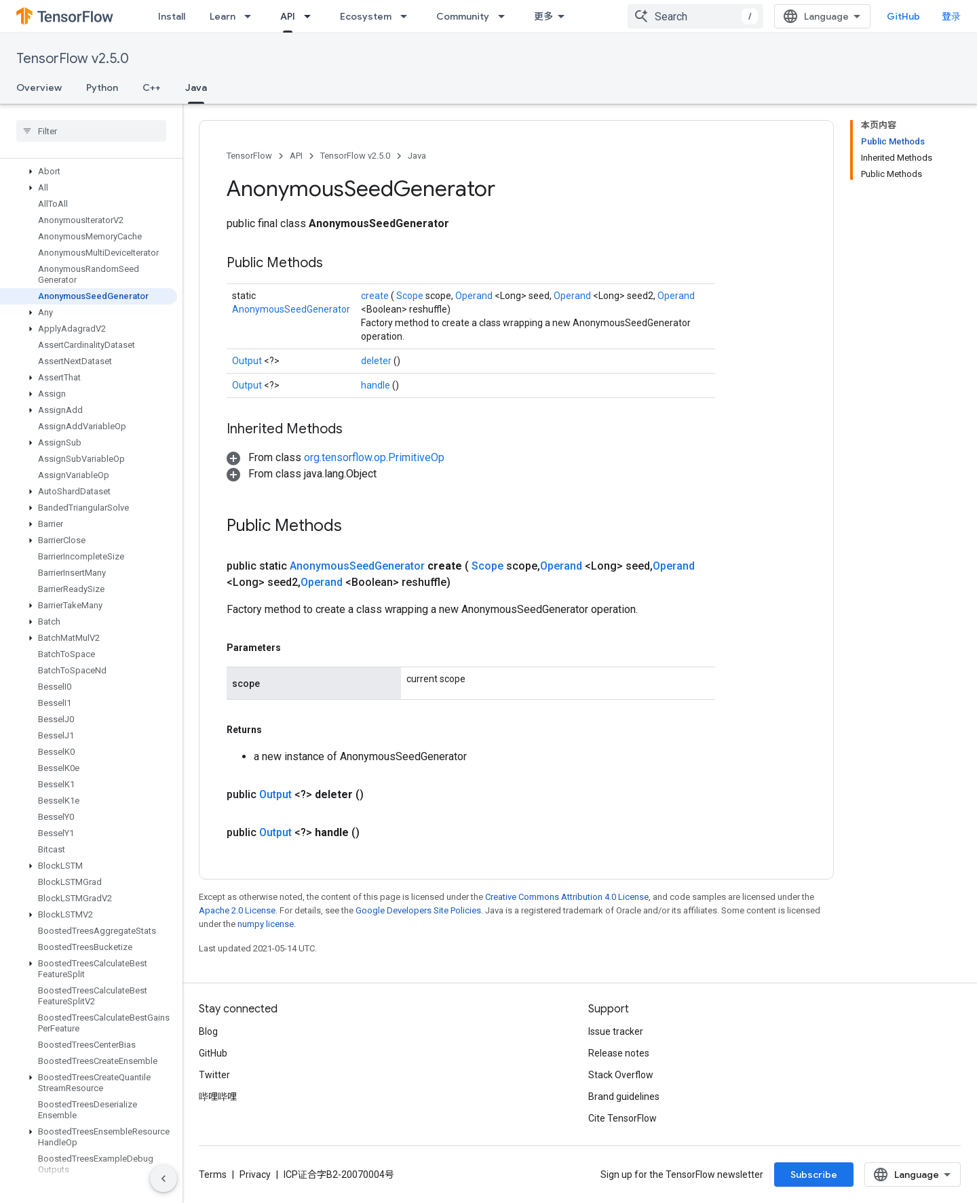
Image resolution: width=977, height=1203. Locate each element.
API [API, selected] (287, 16)
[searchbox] (91, 131)
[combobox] (695, 16)
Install (171, 16)
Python (102, 87)
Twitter (214, 1074)
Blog (208, 1031)
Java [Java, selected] (196, 87)
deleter (377, 360)
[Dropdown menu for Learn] (251, 16)
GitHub (903, 16)
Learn (222, 16)
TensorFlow (249, 156)
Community (462, 16)
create (376, 295)
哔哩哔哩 (218, 1096)
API (296, 156)
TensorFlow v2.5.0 (72, 58)
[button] (88, 171)
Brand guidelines (623, 1096)
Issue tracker (615, 1031)
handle (376, 385)
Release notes (618, 1053)
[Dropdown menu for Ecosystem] (407, 16)
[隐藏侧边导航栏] (163, 1178)
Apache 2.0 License (237, 910)
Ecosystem (365, 16)
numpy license (265, 924)
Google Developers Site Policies (418, 910)
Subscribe (813, 1174)
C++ (151, 87)
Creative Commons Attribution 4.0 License (567, 897)
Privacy (255, 1174)
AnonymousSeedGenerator (291, 309)
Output (248, 360)
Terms (213, 1174)
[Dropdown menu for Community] (505, 16)
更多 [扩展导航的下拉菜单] (543, 16)
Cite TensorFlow (622, 1118)
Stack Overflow (620, 1074)
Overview (39, 87)
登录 (951, 16)
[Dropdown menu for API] (311, 16)
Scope (410, 295)
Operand (475, 295)
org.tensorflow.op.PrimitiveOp (374, 457)
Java (417, 156)
